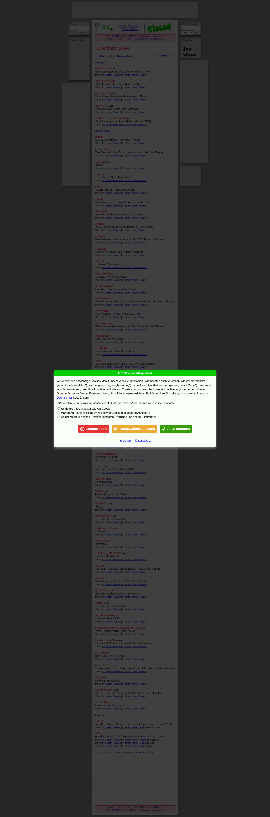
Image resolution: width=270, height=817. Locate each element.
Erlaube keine (93, 429)
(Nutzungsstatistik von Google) (86, 408)
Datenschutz (64, 397)
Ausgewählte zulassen (134, 429)
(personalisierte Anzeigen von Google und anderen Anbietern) (105, 412)
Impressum (126, 440)
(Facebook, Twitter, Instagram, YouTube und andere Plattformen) (109, 416)
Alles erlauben (176, 429)
